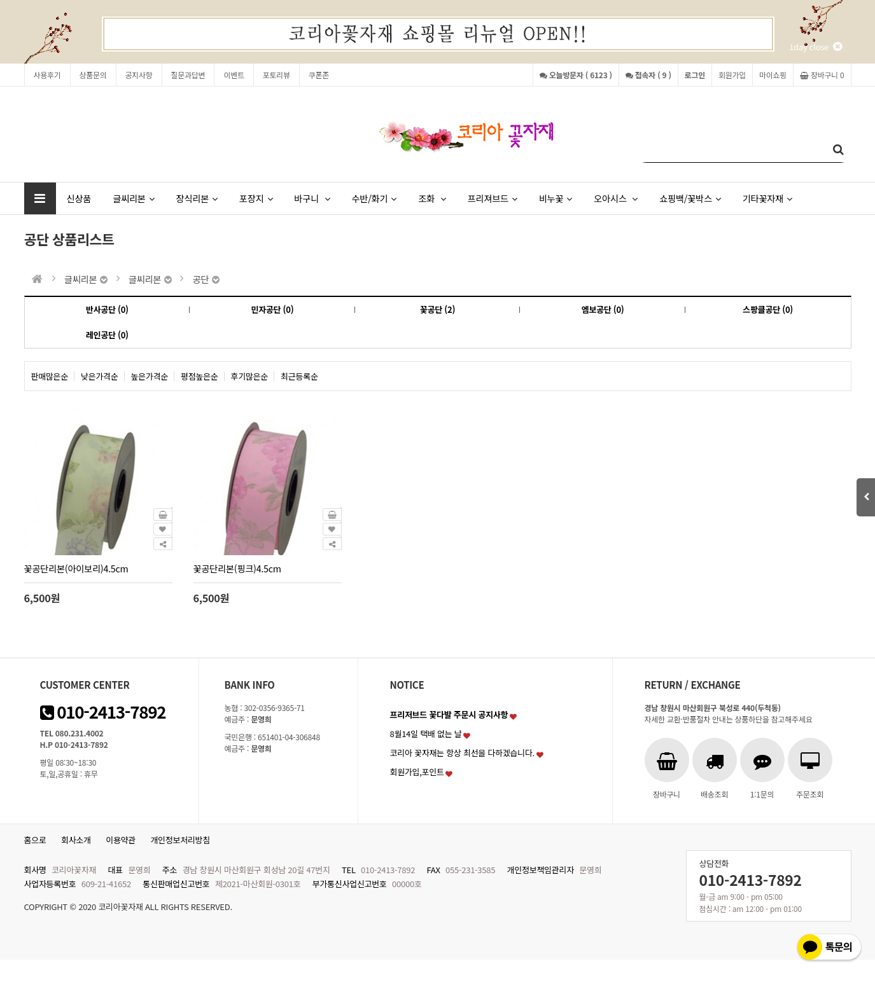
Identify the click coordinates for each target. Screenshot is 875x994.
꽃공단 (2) (437, 309)
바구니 (312, 198)
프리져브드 (492, 198)
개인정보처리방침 (180, 840)
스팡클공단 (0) (768, 309)
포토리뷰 (276, 74)
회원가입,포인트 (417, 772)
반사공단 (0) (107, 309)
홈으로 (35, 840)
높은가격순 (150, 376)
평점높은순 (199, 376)
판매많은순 (50, 376)
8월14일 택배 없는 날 (426, 734)
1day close (815, 47)
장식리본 (197, 198)
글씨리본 (133, 198)
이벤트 (233, 74)
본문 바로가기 (0, 0)
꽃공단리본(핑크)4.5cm (237, 568)
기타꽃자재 (767, 198)
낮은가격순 (99, 376)
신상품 (79, 198)
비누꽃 (555, 198)
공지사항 (139, 74)
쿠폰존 (319, 74)
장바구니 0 (822, 74)
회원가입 (732, 74)
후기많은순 (250, 376)
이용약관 (121, 840)
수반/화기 (373, 198)
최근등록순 (299, 376)
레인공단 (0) (107, 335)
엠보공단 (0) (603, 309)
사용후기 (47, 74)
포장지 (255, 198)
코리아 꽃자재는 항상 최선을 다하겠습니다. (462, 753)
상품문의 (93, 74)
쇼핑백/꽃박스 (689, 198)
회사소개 (76, 840)
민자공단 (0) (272, 309)
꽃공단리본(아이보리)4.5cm (76, 568)
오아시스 (616, 198)
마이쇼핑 (773, 74)
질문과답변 (188, 74)
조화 (431, 198)
